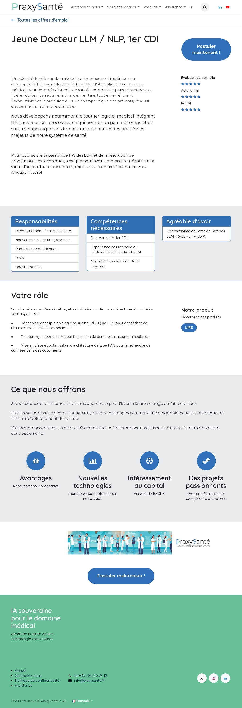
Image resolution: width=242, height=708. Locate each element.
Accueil (21, 670)
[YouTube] (227, 7)
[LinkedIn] (220, 7)
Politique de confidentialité (37, 680)
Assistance (23, 685)
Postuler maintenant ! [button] (206, 49)
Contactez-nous (28, 675)
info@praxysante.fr (89, 680)
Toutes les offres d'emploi (40, 19)
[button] (204, 7)
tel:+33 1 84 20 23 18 (90, 675)
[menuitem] (87, 7)
